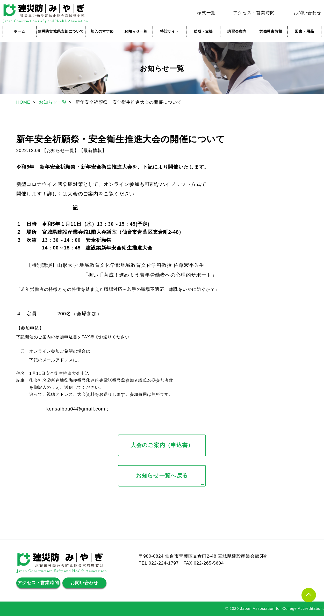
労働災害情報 (270, 31)
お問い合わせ (307, 12)
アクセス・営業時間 (254, 12)
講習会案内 (237, 31)
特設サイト (169, 31)
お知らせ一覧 (135, 31)
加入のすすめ (102, 31)
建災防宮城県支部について (61, 31)
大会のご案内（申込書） (162, 445)
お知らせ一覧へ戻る (162, 476)
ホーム (19, 31)
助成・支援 (203, 31)
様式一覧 (206, 12)
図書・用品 (304, 31)
